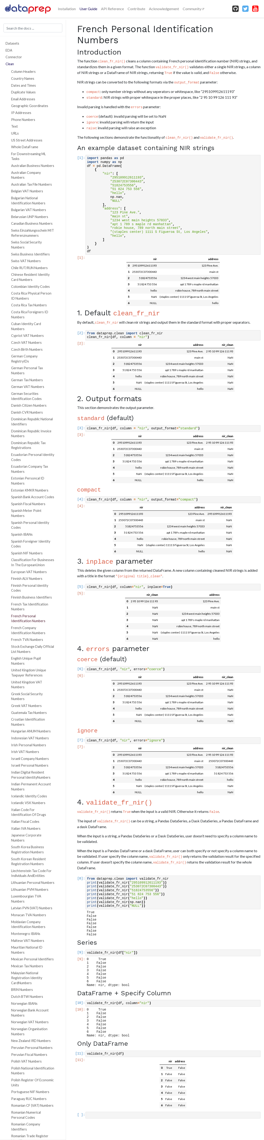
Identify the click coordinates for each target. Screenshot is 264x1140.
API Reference (112, 8)
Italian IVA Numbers (26, 828)
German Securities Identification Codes (26, 396)
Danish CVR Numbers (27, 412)
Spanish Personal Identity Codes (30, 525)
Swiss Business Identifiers (30, 254)
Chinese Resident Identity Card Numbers (30, 277)
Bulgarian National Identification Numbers (28, 200)
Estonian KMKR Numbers (29, 490)
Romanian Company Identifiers (25, 1126)
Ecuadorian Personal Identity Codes (32, 457)
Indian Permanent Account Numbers (31, 786)
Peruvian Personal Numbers (32, 1048)
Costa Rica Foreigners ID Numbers (29, 314)
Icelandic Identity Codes (29, 796)
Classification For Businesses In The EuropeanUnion (32, 562)
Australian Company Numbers (26, 175)
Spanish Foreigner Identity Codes (30, 543)
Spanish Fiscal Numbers (28, 504)
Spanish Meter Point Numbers (26, 513)
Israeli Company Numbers (30, 759)
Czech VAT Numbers (26, 342)
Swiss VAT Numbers (26, 261)
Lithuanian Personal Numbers (32, 883)
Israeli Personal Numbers (29, 765)
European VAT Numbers (29, 572)
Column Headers (23, 72)
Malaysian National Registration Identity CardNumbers (26, 978)
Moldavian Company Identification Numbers (28, 924)
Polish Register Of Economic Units (32, 1082)
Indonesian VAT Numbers (30, 738)
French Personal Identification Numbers (28, 618)
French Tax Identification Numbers (29, 606)
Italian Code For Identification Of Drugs (28, 812)
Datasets (12, 43)
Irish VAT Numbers (25, 752)
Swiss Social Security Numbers (26, 244)
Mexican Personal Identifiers (32, 959)
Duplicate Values (23, 92)
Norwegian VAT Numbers (30, 1022)
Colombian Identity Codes (30, 287)
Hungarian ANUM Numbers (31, 731)
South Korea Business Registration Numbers (27, 849)
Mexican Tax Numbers (27, 966)
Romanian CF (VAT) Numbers (32, 1105)
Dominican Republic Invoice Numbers (31, 433)
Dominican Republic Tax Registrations (28, 445)
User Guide (88, 8)
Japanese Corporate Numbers (26, 837)
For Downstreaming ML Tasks (28, 156)
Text (14, 126)
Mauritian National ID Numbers (26, 949)
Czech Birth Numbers (27, 349)
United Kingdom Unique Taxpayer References (28, 672)
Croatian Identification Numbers (28, 721)
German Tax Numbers (27, 380)
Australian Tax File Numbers (31, 184)
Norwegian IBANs (24, 1003)
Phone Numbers (23, 120)
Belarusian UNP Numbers (29, 217)
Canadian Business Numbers (32, 223)
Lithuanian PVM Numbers (29, 889)
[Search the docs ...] (32, 28)
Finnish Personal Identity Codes (29, 588)
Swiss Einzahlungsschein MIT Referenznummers (32, 232)
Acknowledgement (164, 8)
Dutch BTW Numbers (27, 997)
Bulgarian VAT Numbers (28, 210)
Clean (10, 64)
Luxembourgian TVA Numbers (26, 898)
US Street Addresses (26, 140)
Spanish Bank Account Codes (32, 497)
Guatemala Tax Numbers (29, 713)
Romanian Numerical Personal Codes (26, 1114)
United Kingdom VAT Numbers (26, 684)
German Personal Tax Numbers (27, 370)
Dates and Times (23, 85)
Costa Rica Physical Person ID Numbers (31, 295)
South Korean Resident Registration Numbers (28, 861)
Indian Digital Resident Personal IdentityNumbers (30, 774)
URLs (15, 133)
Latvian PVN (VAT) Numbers (31, 908)
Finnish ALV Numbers (26, 579)
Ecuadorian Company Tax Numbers (29, 468)
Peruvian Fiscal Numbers (29, 1055)
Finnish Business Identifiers (31, 597)
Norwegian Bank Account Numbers (30, 1012)
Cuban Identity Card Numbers (26, 326)
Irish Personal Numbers (28, 745)
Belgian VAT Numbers (27, 191)
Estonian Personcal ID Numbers (27, 480)
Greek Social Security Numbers (27, 696)
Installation (67, 8)
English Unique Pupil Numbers (26, 660)
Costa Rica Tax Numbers (29, 305)
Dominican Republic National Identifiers (32, 421)
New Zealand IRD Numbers (31, 1041)
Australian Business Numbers (32, 166)
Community (192, 8)
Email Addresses (23, 99)
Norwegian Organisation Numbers (29, 1031)
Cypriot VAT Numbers (27, 336)
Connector (14, 57)
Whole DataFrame (24, 147)
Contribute (136, 8)
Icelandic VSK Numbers (28, 803)
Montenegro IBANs (25, 934)
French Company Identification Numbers (28, 630)
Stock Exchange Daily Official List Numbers (32, 649)
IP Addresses (21, 113)
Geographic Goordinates (29, 106)
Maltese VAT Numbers (27, 941)
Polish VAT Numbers (26, 1061)
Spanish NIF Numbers (27, 553)
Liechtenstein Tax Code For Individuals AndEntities (31, 873)
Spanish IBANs (22, 534)
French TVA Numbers (27, 640)
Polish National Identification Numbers (32, 1070)
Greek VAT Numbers (26, 706)
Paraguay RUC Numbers (29, 1099)
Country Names (22, 78)
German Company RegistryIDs (24, 358)
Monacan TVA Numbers (28, 915)
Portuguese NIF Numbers (30, 1092)
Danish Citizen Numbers (29, 405)
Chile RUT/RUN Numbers (29, 268)
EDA (9, 50)
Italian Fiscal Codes (25, 822)
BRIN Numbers (22, 990)
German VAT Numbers (27, 387)
